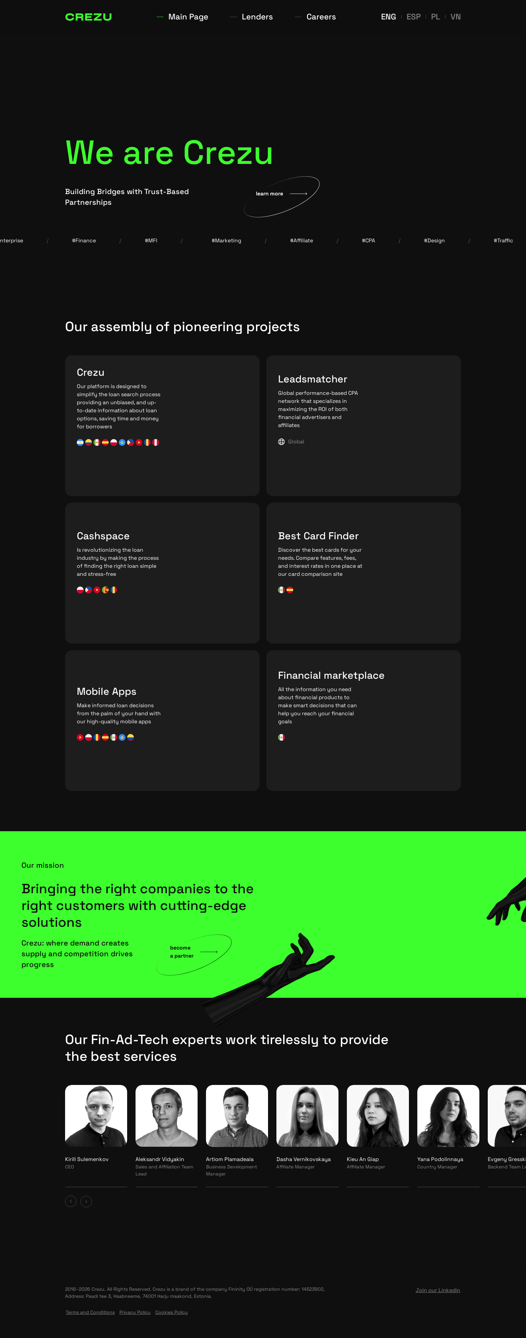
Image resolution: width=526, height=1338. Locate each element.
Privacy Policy (135, 1312)
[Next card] (86, 1201)
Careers (303, 16)
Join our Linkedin (438, 1290)
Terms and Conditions (90, 1312)
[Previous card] (71, 1201)
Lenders (263, 16)
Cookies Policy (171, 1312)
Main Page (220, 16)
